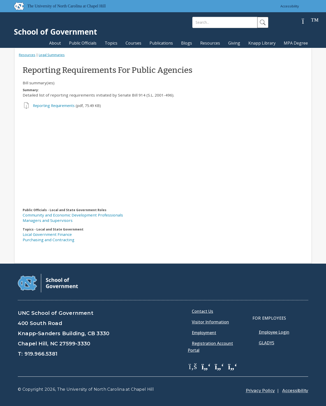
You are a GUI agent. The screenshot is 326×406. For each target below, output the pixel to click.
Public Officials (83, 43)
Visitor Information (210, 322)
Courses (133, 43)
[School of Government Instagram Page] (232, 366)
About (55, 43)
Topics (111, 43)
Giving (234, 43)
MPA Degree (296, 43)
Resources (210, 43)
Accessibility (289, 6)
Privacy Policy (260, 390)
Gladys (266, 343)
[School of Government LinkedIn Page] (219, 366)
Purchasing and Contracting (48, 239)
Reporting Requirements (54, 105)
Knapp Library (262, 43)
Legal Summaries (52, 54)
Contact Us (202, 311)
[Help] (307, 21)
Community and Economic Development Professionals (73, 215)
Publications (161, 43)
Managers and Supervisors (48, 220)
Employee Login (274, 332)
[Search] (224, 22)
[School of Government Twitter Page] (206, 366)
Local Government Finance (47, 234)
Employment (204, 332)
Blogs (186, 43)
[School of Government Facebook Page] (193, 366)
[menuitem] (194, 369)
